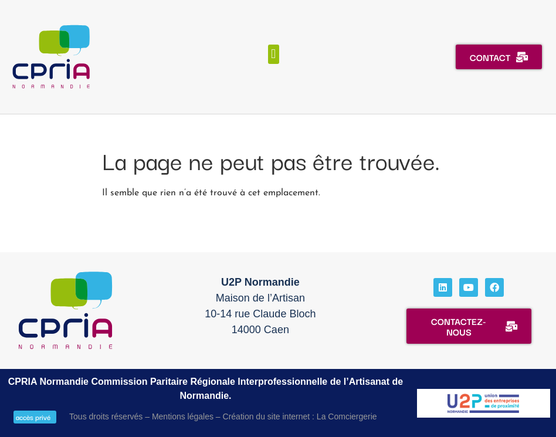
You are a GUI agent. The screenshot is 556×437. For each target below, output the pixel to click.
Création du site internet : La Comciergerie (300, 416)
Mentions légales (182, 416)
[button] (273, 54)
